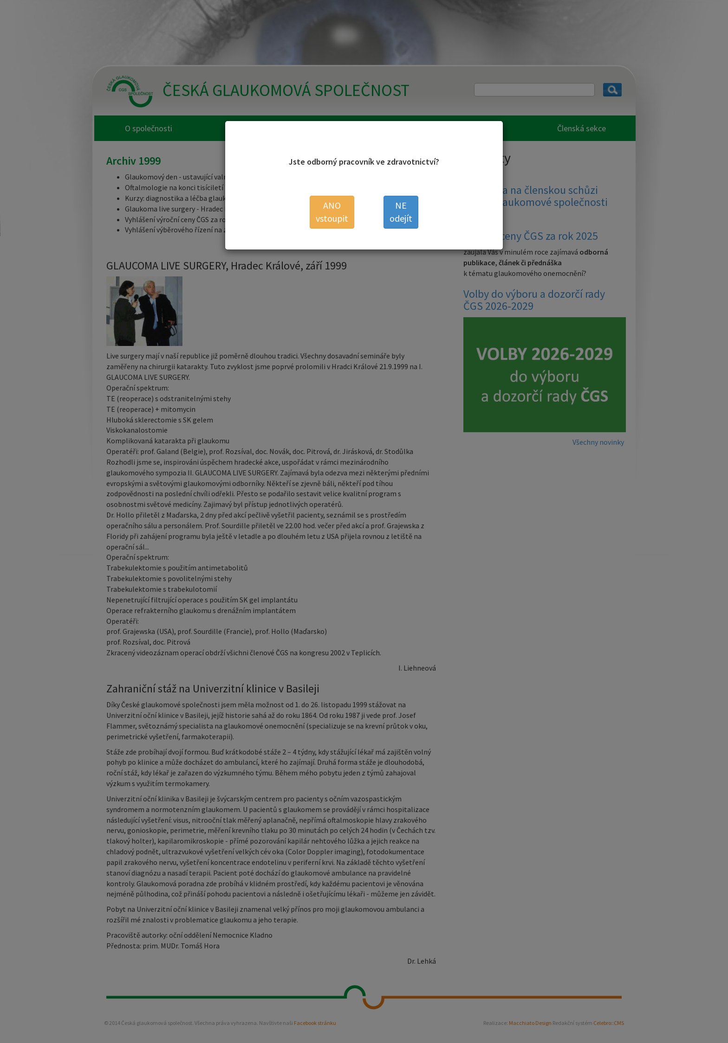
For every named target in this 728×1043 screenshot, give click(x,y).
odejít (401, 211)
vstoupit (332, 211)
